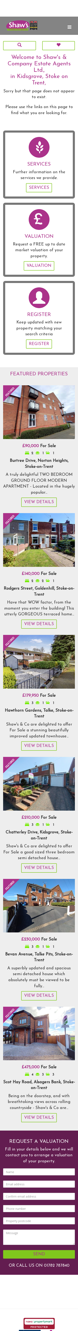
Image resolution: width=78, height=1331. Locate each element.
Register (39, 344)
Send (39, 1254)
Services (39, 188)
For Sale (39, 446)
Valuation (39, 266)
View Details (39, 502)
